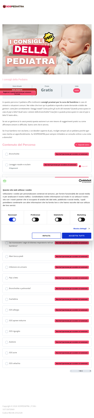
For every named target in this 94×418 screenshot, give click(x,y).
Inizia (77, 90)
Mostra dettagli (79, 228)
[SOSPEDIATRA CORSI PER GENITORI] (13, 6)
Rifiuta (46, 236)
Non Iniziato (17, 90)
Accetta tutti (77, 236)
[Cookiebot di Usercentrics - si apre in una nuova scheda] (80, 181)
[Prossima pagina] (90, 371)
